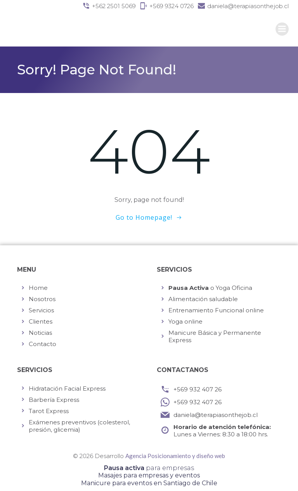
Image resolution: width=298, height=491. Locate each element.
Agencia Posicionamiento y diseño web (175, 455)
